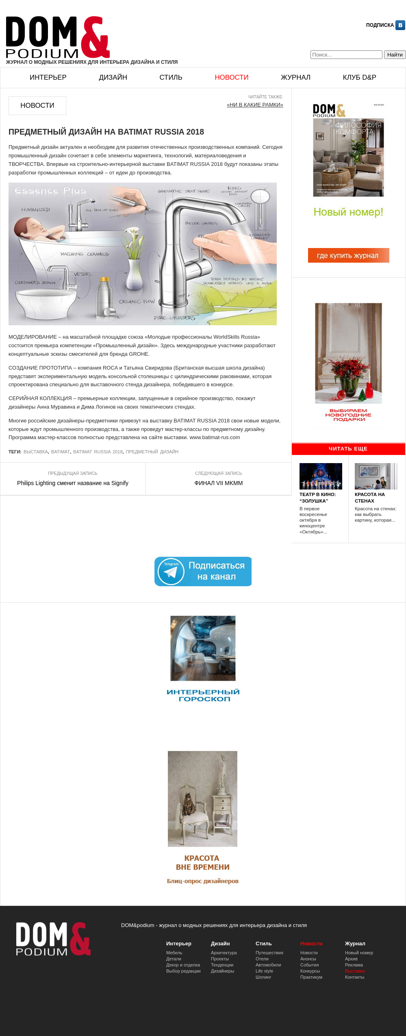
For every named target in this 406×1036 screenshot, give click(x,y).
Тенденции (222, 964)
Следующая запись (218, 473)
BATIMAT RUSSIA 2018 (97, 451)
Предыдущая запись (72, 473)
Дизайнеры (222, 971)
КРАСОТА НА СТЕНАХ (370, 497)
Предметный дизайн (152, 451)
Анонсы (308, 958)
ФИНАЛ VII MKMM (219, 483)
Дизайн (113, 77)
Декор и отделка (183, 964)
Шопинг (263, 977)
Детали (173, 958)
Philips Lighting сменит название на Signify (72, 483)
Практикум (311, 977)
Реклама (354, 964)
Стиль (170, 77)
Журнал (295, 77)
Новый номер (359, 952)
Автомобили (268, 964)
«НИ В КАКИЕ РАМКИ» (255, 105)
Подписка (380, 25)
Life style (264, 971)
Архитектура (224, 952)
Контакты (355, 977)
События (309, 964)
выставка (36, 451)
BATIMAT (60, 451)
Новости (231, 77)
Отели (262, 958)
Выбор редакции (183, 971)
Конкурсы (310, 971)
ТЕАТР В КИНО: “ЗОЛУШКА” (318, 497)
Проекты (220, 958)
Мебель (174, 952)
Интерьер (48, 77)
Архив (351, 958)
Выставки (355, 971)
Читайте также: (265, 97)
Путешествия (269, 952)
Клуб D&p (359, 77)
